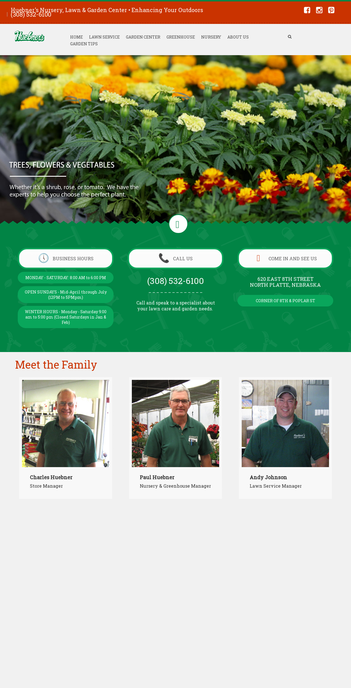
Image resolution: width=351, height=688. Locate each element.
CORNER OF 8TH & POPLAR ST (285, 300)
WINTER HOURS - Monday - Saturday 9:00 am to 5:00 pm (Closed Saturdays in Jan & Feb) (65, 317)
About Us (238, 37)
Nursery (211, 37)
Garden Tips (84, 43)
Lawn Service (104, 37)
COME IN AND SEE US (285, 258)
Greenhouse (180, 37)
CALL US (175, 258)
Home (76, 37)
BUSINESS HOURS (66, 258)
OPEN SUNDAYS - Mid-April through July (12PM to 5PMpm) (66, 294)
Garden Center (143, 37)
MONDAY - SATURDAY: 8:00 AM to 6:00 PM (65, 277)
